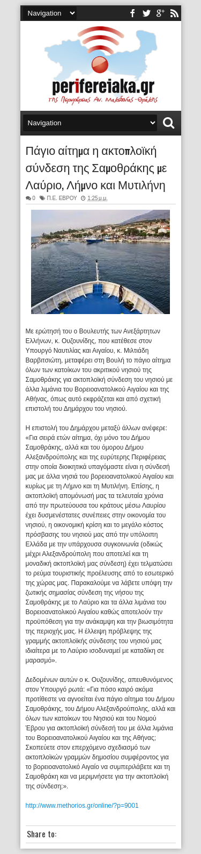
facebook (132, 13)
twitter (146, 13)
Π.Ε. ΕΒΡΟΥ (62, 198)
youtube (160, 13)
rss (174, 13)
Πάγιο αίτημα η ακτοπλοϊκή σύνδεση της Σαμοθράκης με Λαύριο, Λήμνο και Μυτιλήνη (96, 167)
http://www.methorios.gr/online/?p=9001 (82, 805)
